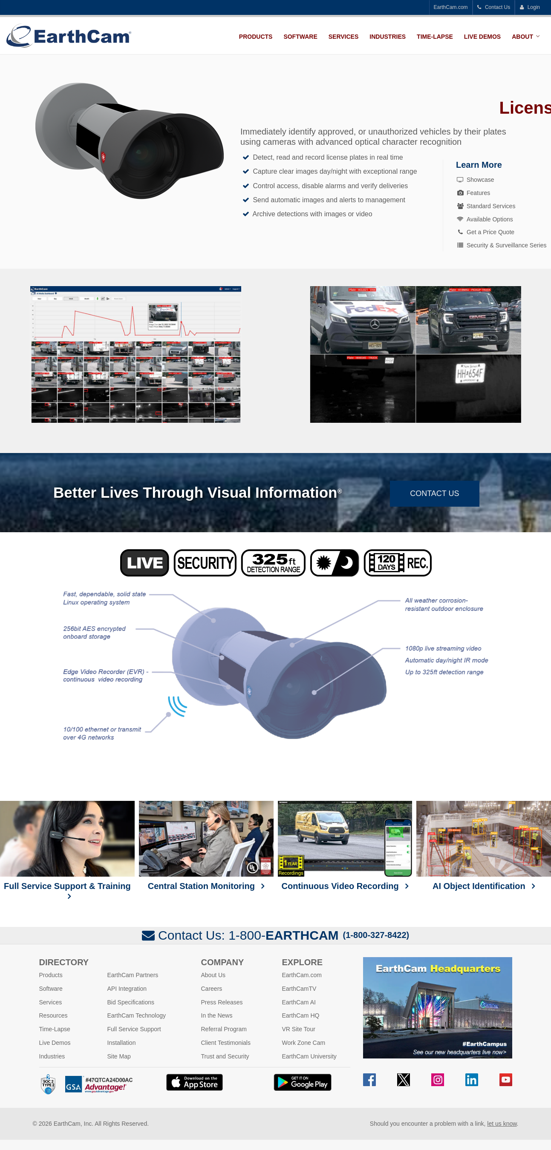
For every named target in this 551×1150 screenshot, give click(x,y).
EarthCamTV (299, 988)
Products (256, 36)
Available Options (484, 219)
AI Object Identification (483, 846)
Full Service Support (134, 1029)
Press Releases (222, 1002)
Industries (387, 36)
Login (529, 7)
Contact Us (494, 7)
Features (473, 192)
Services (344, 36)
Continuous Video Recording (345, 846)
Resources (53, 1015)
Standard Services (485, 206)
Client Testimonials (226, 1042)
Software (300, 36)
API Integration (127, 988)
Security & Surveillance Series (501, 245)
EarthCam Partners (133, 975)
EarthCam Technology (136, 1015)
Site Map (119, 1056)
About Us (213, 975)
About (522, 36)
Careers (211, 988)
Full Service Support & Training (67, 846)
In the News (217, 1015)
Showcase (475, 179)
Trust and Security (225, 1056)
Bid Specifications (131, 1002)
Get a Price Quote (485, 232)
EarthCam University (309, 1056)
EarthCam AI (299, 1002)
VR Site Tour (298, 1029)
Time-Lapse (435, 36)
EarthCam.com (451, 7)
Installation (121, 1042)
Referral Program (224, 1029)
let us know (501, 1123)
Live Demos (482, 36)
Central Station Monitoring (206, 846)
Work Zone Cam (304, 1042)
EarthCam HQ (301, 1015)
